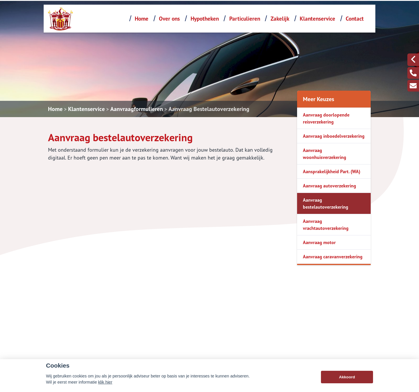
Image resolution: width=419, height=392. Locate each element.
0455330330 (285, 334)
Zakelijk (280, 18)
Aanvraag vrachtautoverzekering (326, 224)
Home (141, 18)
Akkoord (347, 378)
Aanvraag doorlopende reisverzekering (326, 118)
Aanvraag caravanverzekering (333, 256)
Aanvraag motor (319, 242)
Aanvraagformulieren (136, 109)
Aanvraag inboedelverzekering (334, 136)
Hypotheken (205, 18)
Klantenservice (317, 18)
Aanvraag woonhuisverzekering (324, 153)
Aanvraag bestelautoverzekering (325, 203)
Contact (355, 18)
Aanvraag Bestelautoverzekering (208, 109)
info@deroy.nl (285, 342)
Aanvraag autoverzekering (329, 186)
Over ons (169, 18)
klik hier (105, 383)
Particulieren (244, 18)
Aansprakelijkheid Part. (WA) (331, 171)
